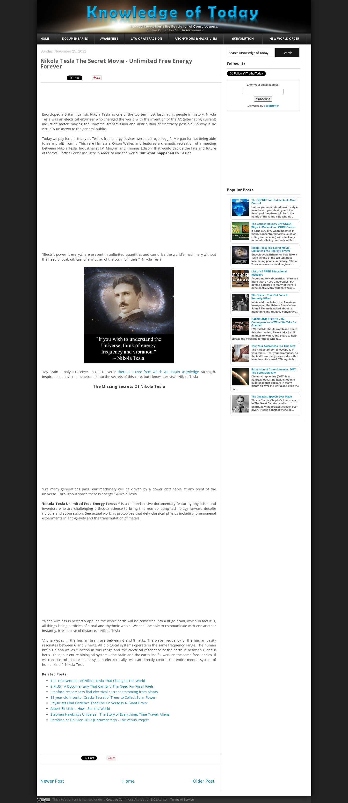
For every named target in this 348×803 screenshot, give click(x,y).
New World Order (284, 39)
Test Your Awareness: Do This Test (273, 346)
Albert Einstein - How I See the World (80, 708)
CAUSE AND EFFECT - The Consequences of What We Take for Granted (273, 322)
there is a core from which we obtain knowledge (158, 371)
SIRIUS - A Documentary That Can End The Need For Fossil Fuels (102, 686)
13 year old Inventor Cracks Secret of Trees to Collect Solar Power (103, 697)
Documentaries (75, 39)
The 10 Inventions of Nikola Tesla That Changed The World (98, 680)
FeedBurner (271, 105)
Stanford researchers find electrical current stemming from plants (104, 692)
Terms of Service (182, 799)
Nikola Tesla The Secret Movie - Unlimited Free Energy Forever (271, 249)
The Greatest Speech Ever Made (271, 396)
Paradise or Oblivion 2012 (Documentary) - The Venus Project (100, 720)
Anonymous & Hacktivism (196, 39)
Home (45, 39)
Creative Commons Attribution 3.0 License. (136, 799)
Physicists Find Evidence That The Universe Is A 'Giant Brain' (99, 703)
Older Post (203, 781)
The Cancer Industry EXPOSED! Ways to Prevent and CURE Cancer (273, 225)
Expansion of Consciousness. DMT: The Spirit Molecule (273, 371)
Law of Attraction (146, 39)
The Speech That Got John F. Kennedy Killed (269, 297)
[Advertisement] (129, 97)
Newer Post (52, 781)
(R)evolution (243, 39)
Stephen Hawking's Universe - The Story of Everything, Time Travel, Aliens (110, 714)
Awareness (109, 39)
